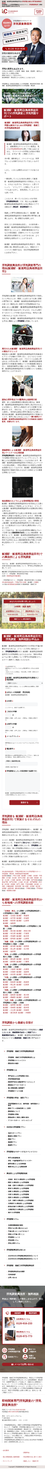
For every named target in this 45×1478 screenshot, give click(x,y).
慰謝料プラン (12, 1148)
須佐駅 (35, 879)
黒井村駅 (18, 889)
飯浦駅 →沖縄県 (24, 1016)
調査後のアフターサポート (17, 1088)
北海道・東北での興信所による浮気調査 (21, 1182)
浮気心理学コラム (14, 1246)
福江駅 (38, 889)
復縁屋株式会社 (18, 533)
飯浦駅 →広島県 (22, 988)
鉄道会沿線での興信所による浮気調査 (21, 1210)
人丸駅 (20, 885)
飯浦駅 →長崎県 (9, 1011)
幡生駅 (17, 891)
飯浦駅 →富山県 (9, 952)
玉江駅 (7, 883)
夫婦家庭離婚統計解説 (15, 1228)
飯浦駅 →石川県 (22, 952)
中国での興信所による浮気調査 (18, 1198)
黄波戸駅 (5, 885)
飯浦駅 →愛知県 (9, 962)
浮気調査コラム (13, 1222)
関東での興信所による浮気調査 (18, 1185)
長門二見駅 (20, 887)
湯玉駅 (36, 887)
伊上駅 (26, 885)
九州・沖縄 (9, 1003)
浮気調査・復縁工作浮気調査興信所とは (21, 1060)
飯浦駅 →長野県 (22, 949)
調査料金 (26, 1456)
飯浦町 (18, 576)
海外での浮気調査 (14, 1216)
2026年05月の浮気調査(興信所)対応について (23, 1262)
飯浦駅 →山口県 (9, 990)
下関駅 (28, 891)
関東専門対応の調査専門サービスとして (21, 1085)
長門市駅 (34, 883)
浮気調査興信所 (33, 4)
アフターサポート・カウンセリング (20, 1123)
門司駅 (39, 891)
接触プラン (12, 1142)
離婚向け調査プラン (15, 1139)
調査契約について (14, 1114)
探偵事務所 (24, 207)
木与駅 (8, 881)
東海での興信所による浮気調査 (18, 1191)
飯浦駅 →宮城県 (22, 921)
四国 (6, 993)
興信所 (15, 207)
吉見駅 (32, 889)
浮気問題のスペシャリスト (17, 1063)
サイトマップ (7, 1464)
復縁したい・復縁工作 (31, 1464)
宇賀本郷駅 (29, 887)
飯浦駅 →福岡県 (9, 1008)
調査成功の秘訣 (13, 1066)
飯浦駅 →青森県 (22, 919)
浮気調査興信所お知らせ (16, 1253)
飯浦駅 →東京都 (9, 934)
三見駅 (13, 883)
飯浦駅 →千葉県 (22, 937)
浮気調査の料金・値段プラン (18, 1101)
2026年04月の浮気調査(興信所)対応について (23, 1259)
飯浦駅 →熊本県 (22, 1011)
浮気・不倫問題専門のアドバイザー (20, 1164)
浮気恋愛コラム (13, 1243)
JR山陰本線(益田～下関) (10, 582)
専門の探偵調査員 (14, 1161)
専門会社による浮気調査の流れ (18, 1079)
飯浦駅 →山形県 (22, 924)
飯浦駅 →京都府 (9, 975)
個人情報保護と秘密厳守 (16, 1091)
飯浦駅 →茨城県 (9, 939)
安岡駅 (4, 891)
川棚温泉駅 (10, 889)
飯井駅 (18, 883)
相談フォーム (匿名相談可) (22, 619)
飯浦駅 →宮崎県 (22, 1013)
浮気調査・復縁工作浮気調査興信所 (20, 1054)
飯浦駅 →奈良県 (9, 978)
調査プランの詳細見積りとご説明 (19, 1111)
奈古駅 (14, 881)
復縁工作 (26, 1041)
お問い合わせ (12, 1281)
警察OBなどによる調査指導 (17, 1170)
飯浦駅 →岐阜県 (22, 962)
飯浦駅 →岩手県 (9, 921)
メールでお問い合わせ (22, 1368)
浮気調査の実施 (13, 1117)
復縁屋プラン (12, 1145)
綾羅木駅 (11, 891)
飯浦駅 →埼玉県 (9, 937)
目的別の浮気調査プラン (16, 1130)
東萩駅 (36, 881)
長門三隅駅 (26, 883)
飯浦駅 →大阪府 (9, 972)
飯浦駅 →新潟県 (9, 949)
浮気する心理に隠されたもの (18, 1231)
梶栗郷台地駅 (11, 894)
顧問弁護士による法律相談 (17, 1167)
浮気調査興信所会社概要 (16, 1275)
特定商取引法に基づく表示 (32, 1460)
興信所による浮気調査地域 (17, 1177)
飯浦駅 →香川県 (22, 998)
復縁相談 (18, 1041)
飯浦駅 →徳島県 (9, 998)
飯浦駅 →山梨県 (22, 942)
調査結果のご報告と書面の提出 (18, 1120)
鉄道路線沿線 (12, 584)
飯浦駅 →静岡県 (9, 965)
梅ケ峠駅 (25, 889)
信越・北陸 (9, 945)
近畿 (6, 968)
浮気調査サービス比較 (15, 1094)
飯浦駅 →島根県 (22, 985)
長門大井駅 (22, 881)
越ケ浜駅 (30, 881)
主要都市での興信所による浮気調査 (20, 1207)
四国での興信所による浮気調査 (18, 1201)
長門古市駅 (13, 885)
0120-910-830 (20, 1413)
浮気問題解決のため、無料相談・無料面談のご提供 (24, 1107)
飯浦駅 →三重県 (22, 965)
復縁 (15, 849)
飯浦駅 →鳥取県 (9, 985)
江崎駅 (36, 582)
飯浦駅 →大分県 (9, 1013)
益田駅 (4, 879)
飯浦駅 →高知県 (22, 1000)
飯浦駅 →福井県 (9, 955)
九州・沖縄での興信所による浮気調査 (21, 1204)
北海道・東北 (10, 914)
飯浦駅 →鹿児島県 (10, 1016)
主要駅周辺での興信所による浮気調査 (21, 1213)
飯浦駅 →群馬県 (9, 942)
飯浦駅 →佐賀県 (22, 1008)
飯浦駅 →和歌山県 (23, 978)
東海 (6, 957)
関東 (6, 929)
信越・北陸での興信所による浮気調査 (21, 1188)
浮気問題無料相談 (14, 1082)
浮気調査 (20, 321)
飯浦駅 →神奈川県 (23, 934)
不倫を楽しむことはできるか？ (18, 1234)
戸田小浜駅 (22, 582)
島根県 (9, 576)
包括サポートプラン (15, 1136)
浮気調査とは (12, 1073)
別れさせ (26, 846)
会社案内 (6, 1453)
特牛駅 (7, 887)
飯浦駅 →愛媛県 (9, 1000)
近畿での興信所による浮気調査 (18, 1194)
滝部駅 (13, 887)
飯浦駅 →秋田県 (9, 924)
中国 (6, 980)
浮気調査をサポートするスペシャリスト (22, 1155)
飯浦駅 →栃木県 (22, 939)
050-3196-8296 (13, 1415)
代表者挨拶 (12, 1278)
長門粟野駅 (33, 885)
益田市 (13, 576)
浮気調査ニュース (14, 1240)
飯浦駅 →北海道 (9, 919)
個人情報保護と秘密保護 (11, 1460)
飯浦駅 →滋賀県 (22, 975)
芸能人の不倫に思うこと (16, 1237)
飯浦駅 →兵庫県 (22, 972)
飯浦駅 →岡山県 (9, 988)
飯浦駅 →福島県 (9, 926)
